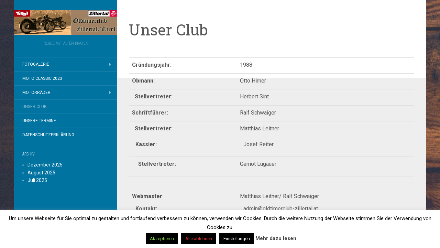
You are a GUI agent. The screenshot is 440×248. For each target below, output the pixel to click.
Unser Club (34, 106)
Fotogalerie (35, 64)
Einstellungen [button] (236, 238)
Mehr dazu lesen (275, 238)
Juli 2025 (37, 180)
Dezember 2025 (45, 165)
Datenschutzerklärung (48, 134)
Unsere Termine (39, 120)
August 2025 (41, 172)
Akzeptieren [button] (162, 238)
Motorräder (36, 92)
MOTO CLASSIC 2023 (42, 78)
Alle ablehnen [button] (198, 238)
